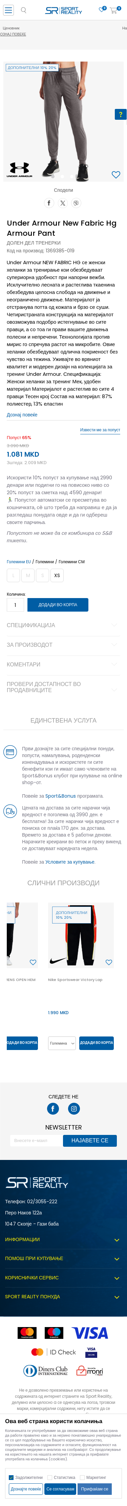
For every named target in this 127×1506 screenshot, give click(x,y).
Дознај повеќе (64, 34)
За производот (63, 645)
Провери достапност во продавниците (63, 687)
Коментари (63, 665)
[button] (117, 175)
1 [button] (54, 178)
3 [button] (73, 178)
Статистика (64, 1477)
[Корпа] (113, 11)
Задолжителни (29, 1477)
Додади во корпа (58, 605)
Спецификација (63, 625)
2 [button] (63, 178)
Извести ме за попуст (100, 430)
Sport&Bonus (60, 796)
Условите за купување (69, 862)
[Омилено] (101, 10)
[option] (63, 122)
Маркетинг (96, 1477)
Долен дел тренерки (34, 243)
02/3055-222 (42, 1201)
